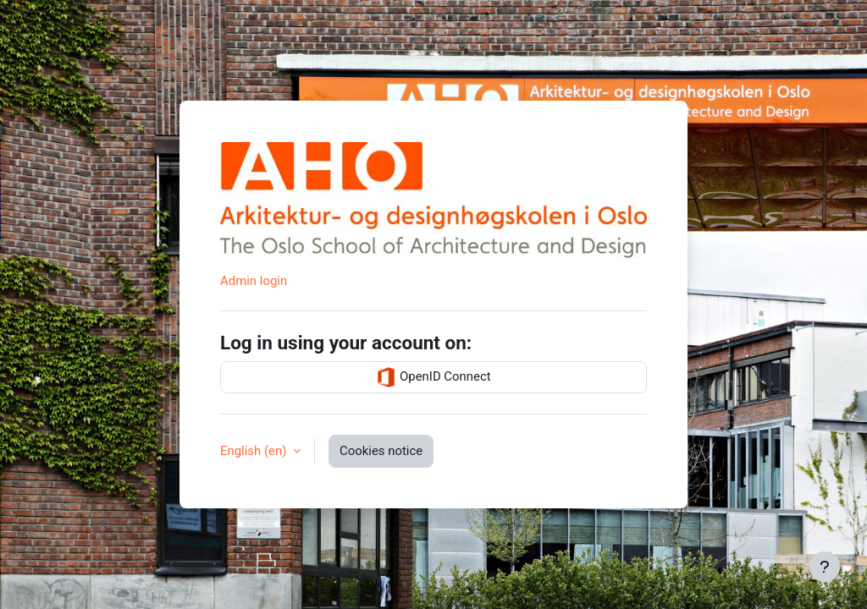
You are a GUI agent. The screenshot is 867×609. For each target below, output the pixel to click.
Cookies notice (381, 450)
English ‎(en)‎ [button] (255, 450)
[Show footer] (824, 566)
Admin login (253, 280)
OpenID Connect (433, 377)
